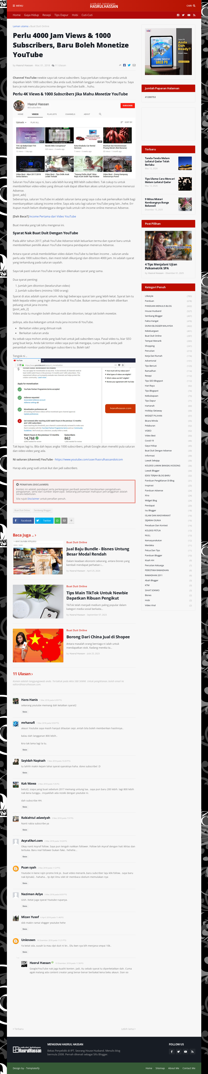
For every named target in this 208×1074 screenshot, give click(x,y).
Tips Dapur (61, 15)
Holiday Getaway (168, 411)
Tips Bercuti (168, 366)
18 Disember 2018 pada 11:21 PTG (51, 940)
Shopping (168, 346)
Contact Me (189, 1068)
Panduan (168, 301)
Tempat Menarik (168, 341)
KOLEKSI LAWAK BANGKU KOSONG (168, 466)
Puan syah (28, 867)
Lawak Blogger (168, 471)
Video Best (168, 436)
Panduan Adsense (168, 491)
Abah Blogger (168, 580)
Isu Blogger (168, 510)
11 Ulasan (60, 65)
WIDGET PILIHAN (168, 416)
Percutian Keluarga (168, 565)
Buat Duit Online (39, 26)
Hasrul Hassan (40, 963)
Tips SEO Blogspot (168, 381)
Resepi (46, 15)
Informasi (168, 456)
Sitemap (160, 1068)
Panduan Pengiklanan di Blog (168, 481)
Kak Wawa (28, 783)
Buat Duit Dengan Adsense (168, 451)
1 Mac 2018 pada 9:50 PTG (48, 723)
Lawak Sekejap (168, 461)
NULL (168, 535)
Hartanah (168, 406)
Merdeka (168, 545)
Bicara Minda (168, 421)
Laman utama (20, 26)
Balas (25, 711)
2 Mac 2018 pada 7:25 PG (48, 784)
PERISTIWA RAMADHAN (168, 570)
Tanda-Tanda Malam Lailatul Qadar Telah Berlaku (157, 161)
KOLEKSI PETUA (168, 530)
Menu (19, 5)
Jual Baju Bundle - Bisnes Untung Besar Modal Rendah (97, 551)
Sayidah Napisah (33, 760)
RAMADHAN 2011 (168, 575)
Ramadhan (168, 371)
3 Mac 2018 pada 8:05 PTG (55, 894)
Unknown (28, 940)
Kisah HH (168, 560)
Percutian (168, 351)
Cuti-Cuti (87, 15)
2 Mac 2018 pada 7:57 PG (62, 818)
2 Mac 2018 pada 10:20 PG (55, 841)
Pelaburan (168, 426)
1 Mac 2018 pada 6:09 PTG (50, 700)
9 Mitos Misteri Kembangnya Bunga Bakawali (157, 202)
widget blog (168, 500)
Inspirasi (168, 485)
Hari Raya (168, 386)
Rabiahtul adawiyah (35, 818)
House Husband (168, 311)
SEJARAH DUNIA (168, 520)
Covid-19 (168, 441)
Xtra (168, 495)
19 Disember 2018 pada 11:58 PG (69, 963)
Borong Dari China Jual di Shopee (98, 636)
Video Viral (168, 605)
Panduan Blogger (168, 555)
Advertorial (168, 361)
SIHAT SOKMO (168, 590)
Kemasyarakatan (168, 540)
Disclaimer (33, 498)
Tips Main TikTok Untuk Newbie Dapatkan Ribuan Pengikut (97, 595)
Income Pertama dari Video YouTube (52, 216)
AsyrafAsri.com (32, 841)
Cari (189, 5)
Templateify (32, 1068)
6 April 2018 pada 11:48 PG (52, 917)
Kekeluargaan (168, 331)
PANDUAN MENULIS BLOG (168, 306)
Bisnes (168, 595)
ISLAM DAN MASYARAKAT (168, 515)
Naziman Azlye (32, 894)
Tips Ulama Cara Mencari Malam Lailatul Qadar (160, 180)
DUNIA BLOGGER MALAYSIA (168, 326)
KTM (168, 585)
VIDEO (168, 431)
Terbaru (19, 1029)
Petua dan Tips (168, 550)
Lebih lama (127, 1029)
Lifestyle (168, 296)
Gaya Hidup (31, 15)
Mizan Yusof (30, 917)
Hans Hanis (29, 700)
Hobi (75, 15)
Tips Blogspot (168, 391)
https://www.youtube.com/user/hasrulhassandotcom (89, 459)
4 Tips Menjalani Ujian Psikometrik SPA (161, 266)
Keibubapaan (168, 396)
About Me (173, 1068)
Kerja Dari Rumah (168, 356)
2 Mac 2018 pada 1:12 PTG (49, 868)
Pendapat (168, 506)
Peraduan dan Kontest (168, 525)
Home (17, 15)
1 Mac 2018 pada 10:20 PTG (58, 761)
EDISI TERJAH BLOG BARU (168, 476)
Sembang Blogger (42, 510)
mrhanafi (28, 723)
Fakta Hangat (168, 321)
